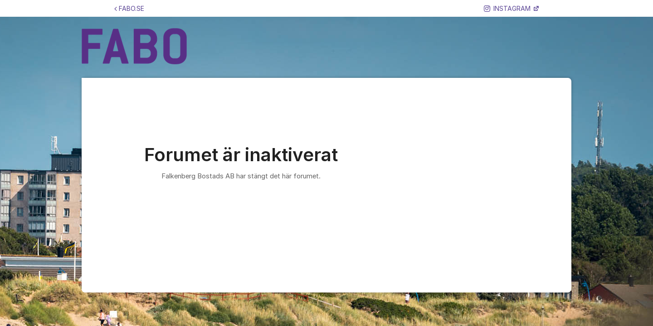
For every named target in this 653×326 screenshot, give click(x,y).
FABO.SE (129, 8)
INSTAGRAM (508, 8)
